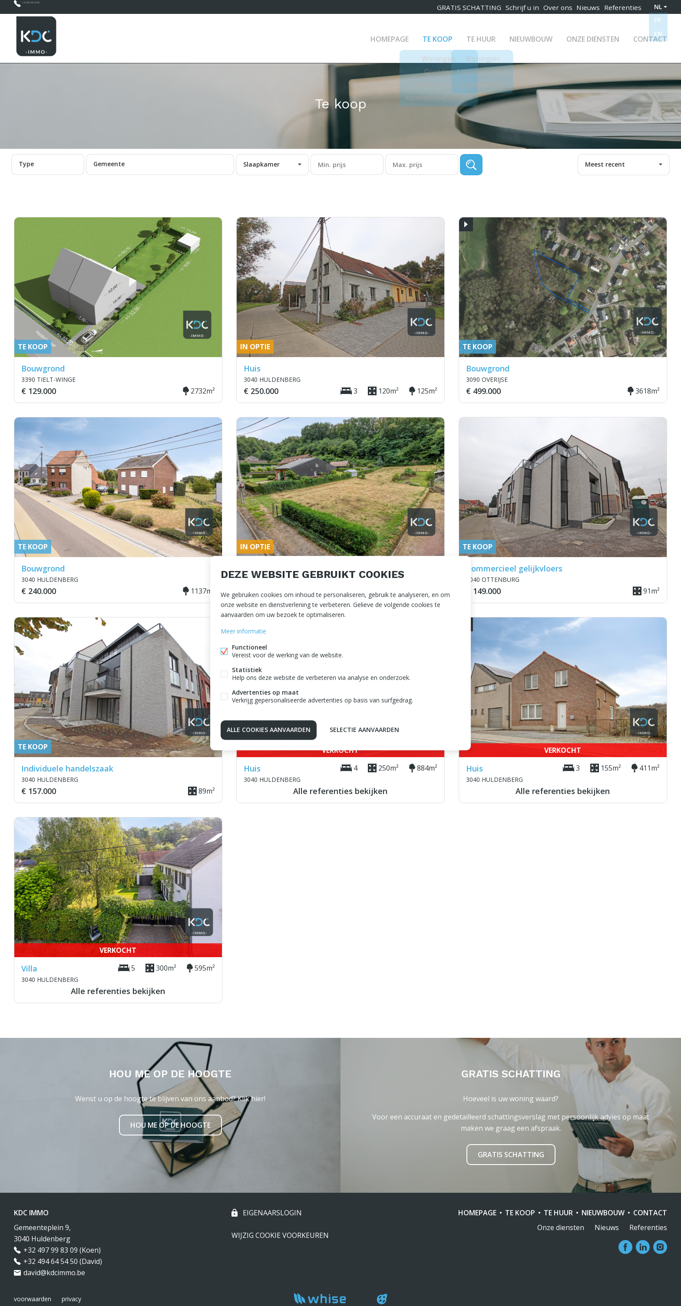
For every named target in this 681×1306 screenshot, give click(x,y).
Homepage (389, 36)
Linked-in (643, 1247)
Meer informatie (243, 632)
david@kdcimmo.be (54, 1272)
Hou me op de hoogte (170, 1125)
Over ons (552, 7)
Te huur (481, 36)
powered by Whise (330, 1298)
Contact (650, 36)
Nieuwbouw (530, 36)
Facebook (625, 1247)
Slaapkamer (261, 164)
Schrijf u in (514, 7)
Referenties (622, 7)
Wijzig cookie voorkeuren (280, 1235)
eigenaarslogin (271, 1212)
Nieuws (585, 7)
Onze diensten (592, 36)
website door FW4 (382, 1299)
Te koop (438, 36)
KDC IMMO (31, 1212)
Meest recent (605, 164)
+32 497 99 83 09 (48, 7)
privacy (71, 1299)
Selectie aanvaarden (364, 729)
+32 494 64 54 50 (50, 1261)
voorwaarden (32, 1299)
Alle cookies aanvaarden (269, 729)
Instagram (660, 1247)
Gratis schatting (511, 1154)
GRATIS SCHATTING (460, 7)
